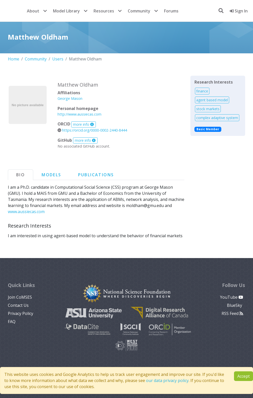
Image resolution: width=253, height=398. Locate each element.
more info (83, 124)
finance (202, 91)
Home (13, 59)
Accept (243, 376)
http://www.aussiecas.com (79, 114)
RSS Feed (232, 313)
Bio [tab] (20, 175)
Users (57, 59)
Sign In (239, 11)
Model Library (66, 11)
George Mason (70, 98)
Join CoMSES (20, 297)
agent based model (212, 100)
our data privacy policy (167, 380)
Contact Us (18, 305)
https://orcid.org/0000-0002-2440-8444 (92, 130)
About (33, 11)
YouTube (231, 297)
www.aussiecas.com (26, 211)
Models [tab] (51, 175)
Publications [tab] (96, 175)
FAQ (11, 321)
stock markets (208, 108)
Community (139, 11)
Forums (171, 11)
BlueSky (235, 305)
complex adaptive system (217, 117)
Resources (104, 11)
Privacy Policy (20, 313)
